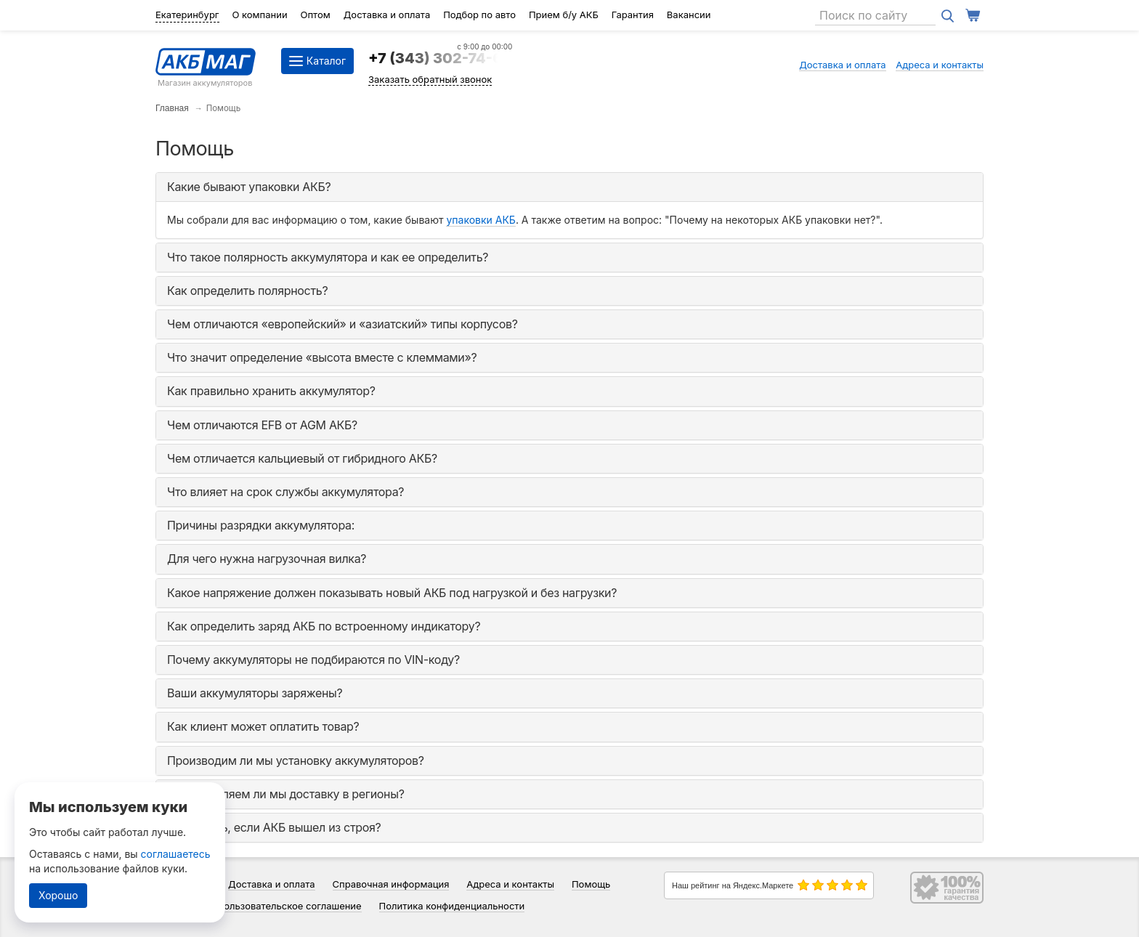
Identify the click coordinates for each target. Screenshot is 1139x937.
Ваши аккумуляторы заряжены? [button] (254, 693)
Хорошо (58, 895)
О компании (259, 14)
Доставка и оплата (387, 14)
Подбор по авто (479, 14)
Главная (172, 108)
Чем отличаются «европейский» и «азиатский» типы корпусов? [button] (342, 324)
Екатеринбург (187, 14)
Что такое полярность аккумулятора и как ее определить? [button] (327, 257)
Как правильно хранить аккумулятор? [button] (271, 391)
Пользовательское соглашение (289, 906)
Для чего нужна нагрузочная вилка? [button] (266, 558)
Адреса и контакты (940, 64)
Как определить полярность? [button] (247, 290)
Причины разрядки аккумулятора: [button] (260, 525)
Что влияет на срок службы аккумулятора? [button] (285, 491)
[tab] (569, 187)
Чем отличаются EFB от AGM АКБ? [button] (262, 425)
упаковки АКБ (480, 220)
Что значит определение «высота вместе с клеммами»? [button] (322, 357)
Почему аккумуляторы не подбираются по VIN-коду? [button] (313, 659)
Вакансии (689, 14)
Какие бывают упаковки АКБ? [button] (249, 186)
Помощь (591, 884)
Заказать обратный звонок (430, 79)
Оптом (316, 14)
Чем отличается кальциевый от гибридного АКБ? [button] (302, 458)
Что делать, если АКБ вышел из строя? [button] (274, 827)
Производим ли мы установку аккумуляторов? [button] (295, 760)
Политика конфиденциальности (452, 906)
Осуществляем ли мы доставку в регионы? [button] (286, 794)
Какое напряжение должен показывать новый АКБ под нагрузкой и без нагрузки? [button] (392, 592)
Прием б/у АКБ (564, 14)
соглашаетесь (176, 854)
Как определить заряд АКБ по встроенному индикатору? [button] (323, 626)
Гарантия (633, 14)
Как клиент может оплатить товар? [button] (263, 726)
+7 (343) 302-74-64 (440, 58)
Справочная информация (391, 884)
